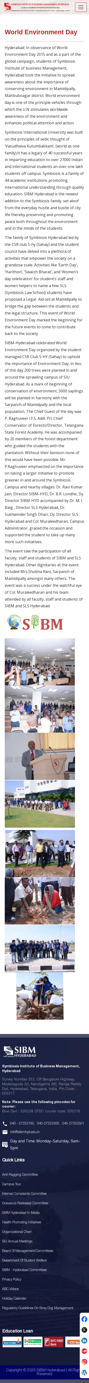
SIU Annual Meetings (17, 1241)
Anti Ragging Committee (20, 1174)
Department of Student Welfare (24, 1260)
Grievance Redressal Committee (25, 1203)
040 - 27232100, (22, 1123)
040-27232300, (48, 1123)
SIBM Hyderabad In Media (21, 1213)
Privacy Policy (11, 1279)
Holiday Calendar (14, 1298)
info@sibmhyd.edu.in (25, 1132)
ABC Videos (10, 1289)
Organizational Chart (17, 1232)
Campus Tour (11, 1184)
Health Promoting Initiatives (21, 1222)
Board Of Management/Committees (27, 1251)
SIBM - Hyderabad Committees (24, 1270)
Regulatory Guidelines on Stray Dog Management (37, 1308)
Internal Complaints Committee (24, 1194)
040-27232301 (73, 1123)
